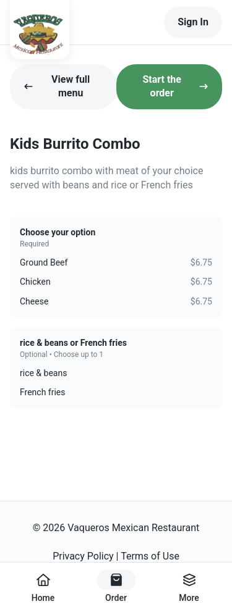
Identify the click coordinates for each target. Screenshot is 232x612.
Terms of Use (150, 556)
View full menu (57, 86)
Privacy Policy (83, 556)
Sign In (193, 22)
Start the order (175, 86)
